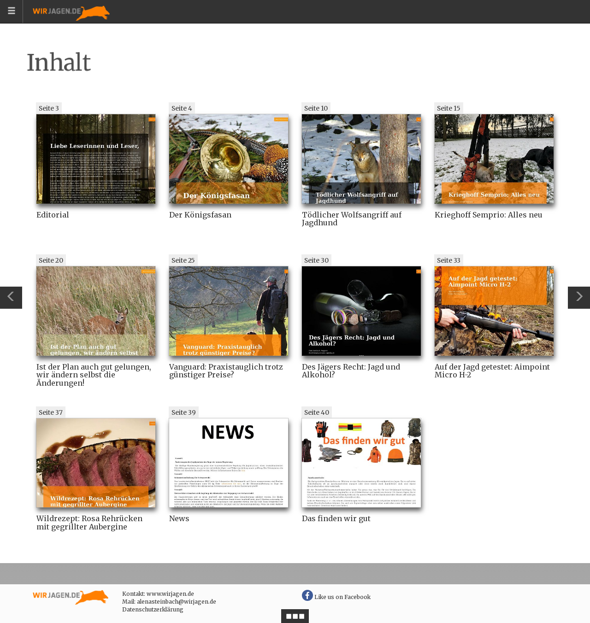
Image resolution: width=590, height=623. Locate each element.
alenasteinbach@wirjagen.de (176, 601)
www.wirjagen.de (170, 593)
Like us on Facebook (336, 597)
